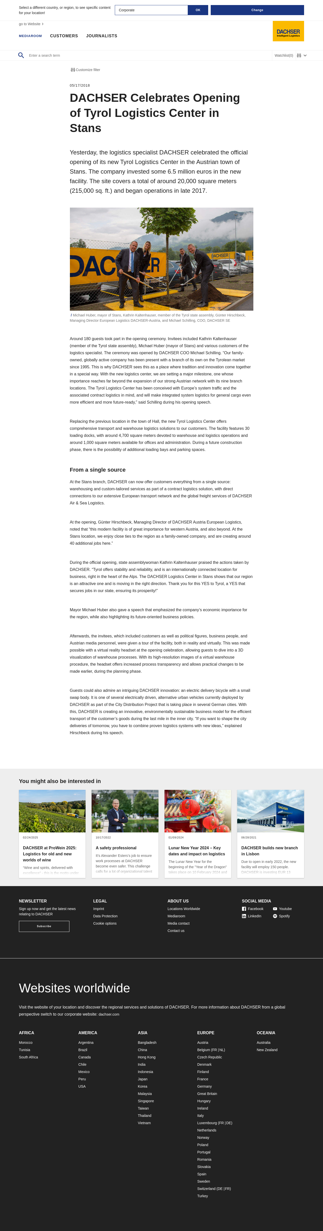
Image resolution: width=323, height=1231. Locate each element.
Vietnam (144, 1123)
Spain (201, 1174)
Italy (200, 1116)
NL (221, 1050)
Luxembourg (207, 1123)
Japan (142, 1079)
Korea (142, 1086)
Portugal (203, 1152)
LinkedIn (251, 916)
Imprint (98, 909)
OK (198, 10)
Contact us (176, 931)
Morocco (26, 1043)
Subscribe (44, 926)
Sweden (203, 1181)
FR (214, 1050)
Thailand (144, 1116)
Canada (84, 1057)
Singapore (146, 1101)
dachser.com (110, 1014)
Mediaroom (33, 37)
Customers (69, 37)
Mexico (84, 1072)
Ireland (202, 1108)
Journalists (106, 37)
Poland (202, 1145)
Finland (203, 1072)
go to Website (32, 24)
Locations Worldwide (184, 909)
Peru (82, 1079)
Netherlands (207, 1130)
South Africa (28, 1057)
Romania (204, 1159)
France (202, 1079)
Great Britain (207, 1094)
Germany (204, 1086)
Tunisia (24, 1050)
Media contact (179, 923)
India (141, 1064)
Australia (263, 1043)
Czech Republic (209, 1057)
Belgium (203, 1050)
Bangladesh (147, 1043)
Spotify (281, 916)
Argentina (86, 1043)
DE (228, 1123)
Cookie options (105, 923)
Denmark (204, 1064)
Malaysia (145, 1094)
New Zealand (267, 1050)
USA (82, 1086)
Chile (82, 1064)
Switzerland (206, 1189)
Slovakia (204, 1167)
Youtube (282, 909)
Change (257, 10)
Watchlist (284, 55)
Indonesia (145, 1072)
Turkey (202, 1196)
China (142, 1050)
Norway (203, 1138)
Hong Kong (146, 1057)
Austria (202, 1043)
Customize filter (85, 70)
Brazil (82, 1050)
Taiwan (143, 1108)
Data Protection (105, 916)
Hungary (204, 1101)
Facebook (252, 909)
